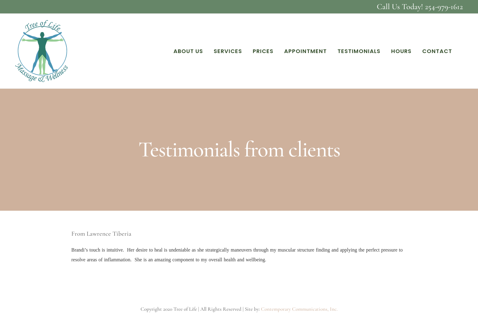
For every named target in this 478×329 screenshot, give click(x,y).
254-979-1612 (444, 6)
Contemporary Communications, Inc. (299, 309)
